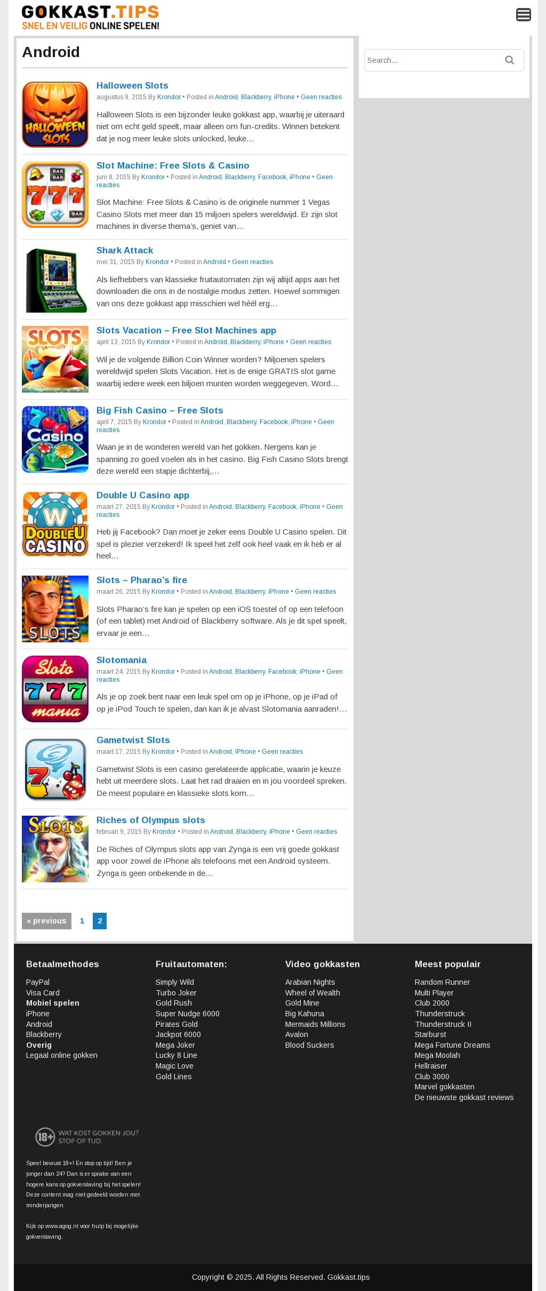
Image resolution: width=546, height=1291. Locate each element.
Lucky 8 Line (176, 1055)
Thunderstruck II (443, 1024)
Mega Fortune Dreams (453, 1045)
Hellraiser (431, 1066)
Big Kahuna (304, 1013)
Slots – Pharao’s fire (142, 580)
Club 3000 (432, 1076)
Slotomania (122, 660)
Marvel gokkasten (445, 1086)
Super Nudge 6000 (188, 1013)
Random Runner (442, 982)
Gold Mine (302, 1003)
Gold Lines (174, 1076)
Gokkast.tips (348, 1277)
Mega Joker (175, 1045)
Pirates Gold (177, 1024)
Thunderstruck (440, 1013)
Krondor (169, 97)
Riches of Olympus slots (151, 820)
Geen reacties (321, 97)
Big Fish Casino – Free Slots (160, 410)
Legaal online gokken (62, 1055)
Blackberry (256, 97)
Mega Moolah (437, 1055)
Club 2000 (432, 1003)
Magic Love (175, 1066)
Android (226, 97)
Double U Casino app (143, 495)
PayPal (38, 982)
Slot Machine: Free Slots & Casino (173, 166)
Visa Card (43, 993)
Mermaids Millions (315, 1024)
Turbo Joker (176, 993)
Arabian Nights (310, 982)
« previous (47, 921)
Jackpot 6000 (178, 1034)
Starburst (430, 1034)
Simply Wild (175, 982)
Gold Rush (174, 1003)
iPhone (284, 97)
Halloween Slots (132, 86)
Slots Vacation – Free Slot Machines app (186, 330)
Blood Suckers (309, 1045)
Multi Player (434, 993)
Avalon (296, 1034)
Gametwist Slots (133, 740)
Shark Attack (125, 250)
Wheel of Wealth (312, 993)
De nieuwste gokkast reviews (464, 1097)
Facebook (272, 177)
